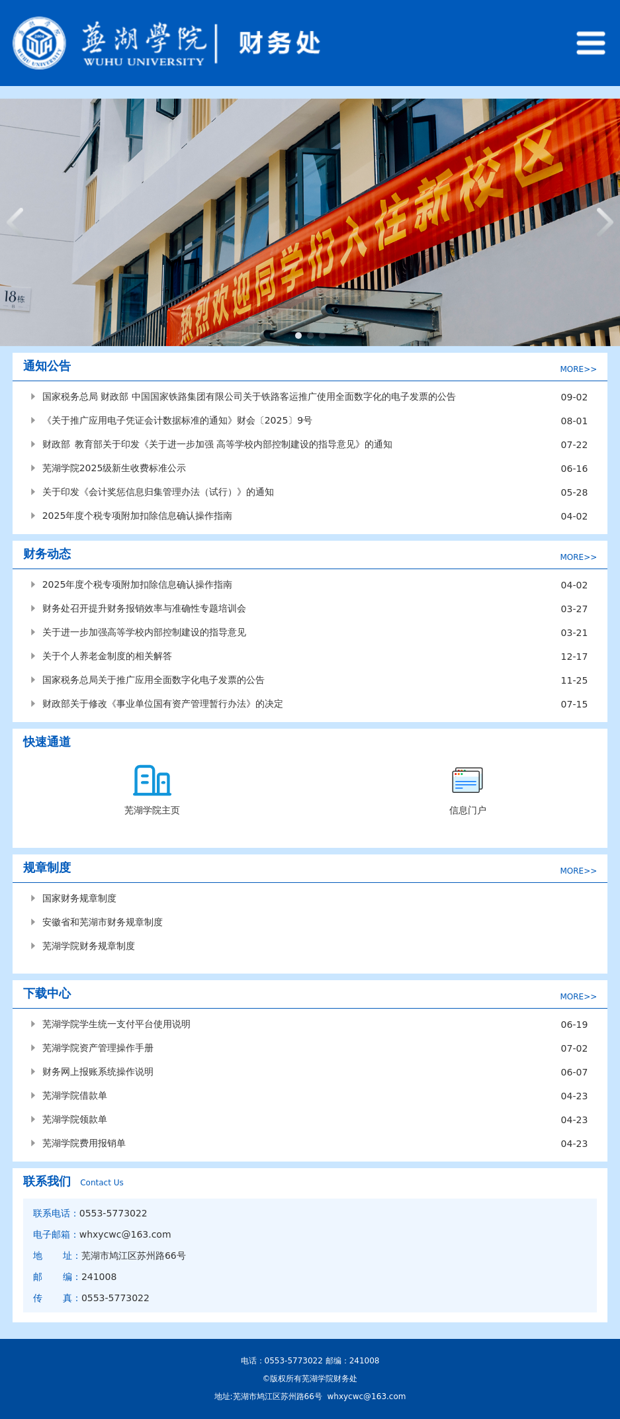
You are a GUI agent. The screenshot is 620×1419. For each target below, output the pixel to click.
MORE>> (578, 369)
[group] (310, 223)
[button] (298, 335)
